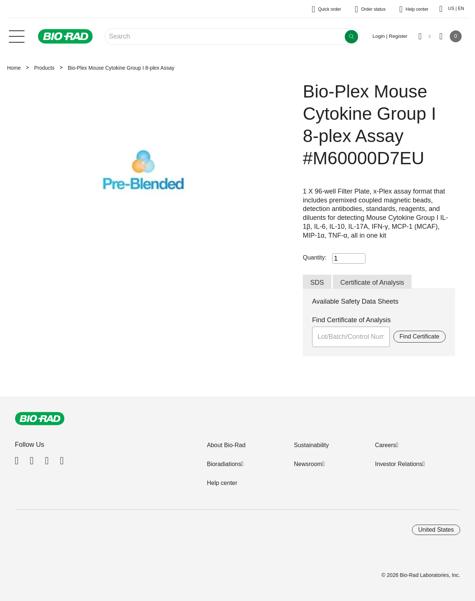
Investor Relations (398, 464)
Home (14, 68)
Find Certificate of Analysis (351, 320)
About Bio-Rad (226, 445)
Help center (222, 483)
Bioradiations (224, 464)
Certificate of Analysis (372, 282)
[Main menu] (16, 35)
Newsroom (308, 464)
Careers (385, 445)
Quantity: (315, 257)
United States (436, 529)
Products (44, 68)
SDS (317, 282)
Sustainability (311, 445)
